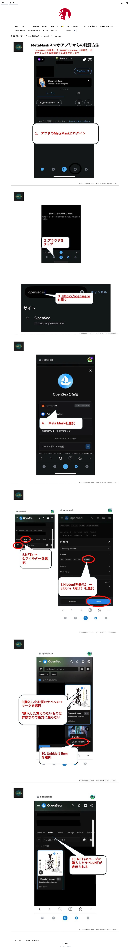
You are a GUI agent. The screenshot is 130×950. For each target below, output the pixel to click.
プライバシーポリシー (17, 940)
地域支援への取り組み (106, 26)
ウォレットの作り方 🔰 (57, 26)
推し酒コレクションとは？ (40, 26)
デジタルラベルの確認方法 (89, 26)
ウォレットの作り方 (72, 26)
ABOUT (45, 30)
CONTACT (54, 30)
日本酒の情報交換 (19, 30)
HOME (16, 26)
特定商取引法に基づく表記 (32, 940)
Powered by (65, 946)
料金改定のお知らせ (34, 30)
